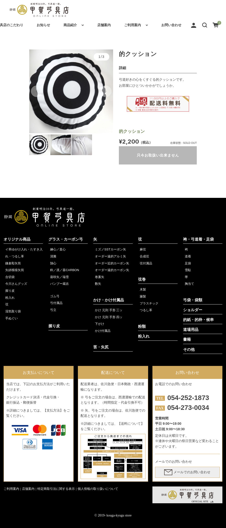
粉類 (142, 326)
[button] (205, 25)
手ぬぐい (11, 318)
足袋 (188, 263)
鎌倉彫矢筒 (13, 263)
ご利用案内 (132, 25)
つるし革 (146, 310)
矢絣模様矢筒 (14, 270)
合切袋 (10, 277)
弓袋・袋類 (192, 300)
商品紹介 (70, 25)
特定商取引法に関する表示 (56, 489)
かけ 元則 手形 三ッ (108, 310)
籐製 (143, 296)
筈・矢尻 (101, 347)
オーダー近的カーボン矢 (112, 263)
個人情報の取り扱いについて (98, 489)
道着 (188, 256)
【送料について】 (130, 423)
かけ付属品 (102, 331)
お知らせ (43, 25)
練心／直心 (58, 249)
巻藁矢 (99, 277)
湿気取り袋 (13, 311)
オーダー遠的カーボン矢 (112, 270)
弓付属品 (56, 303)
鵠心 (53, 263)
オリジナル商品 (17, 239)
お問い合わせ (171, 25)
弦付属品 (146, 263)
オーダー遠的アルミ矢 (110, 256)
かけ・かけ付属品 (108, 300)
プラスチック (149, 303)
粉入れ (10, 297)
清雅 (53, 256)
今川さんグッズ (16, 283)
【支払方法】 (53, 410)
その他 (189, 349)
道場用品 (190, 330)
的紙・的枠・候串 (198, 320)
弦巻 (142, 279)
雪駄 (188, 270)
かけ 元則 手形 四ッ (108, 317)
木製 (143, 289)
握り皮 (10, 290)
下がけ (99, 324)
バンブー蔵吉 (59, 283)
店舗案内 (104, 25)
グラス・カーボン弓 (65, 239)
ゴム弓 (54, 296)
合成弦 (144, 256)
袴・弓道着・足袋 (198, 239)
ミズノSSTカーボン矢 (110, 249)
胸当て (189, 283)
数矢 (98, 283)
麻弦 (143, 249)
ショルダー (192, 310)
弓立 (53, 310)
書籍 (187, 339)
